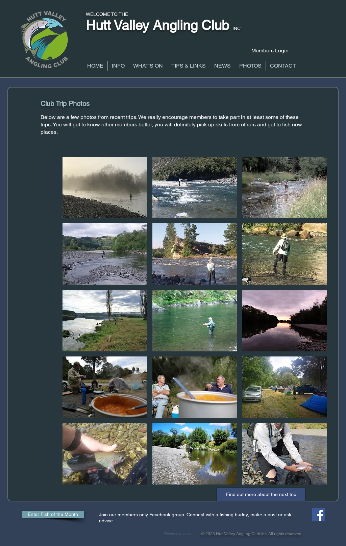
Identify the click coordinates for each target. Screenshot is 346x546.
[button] (118, 66)
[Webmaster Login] (177, 533)
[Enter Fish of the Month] (53, 514)
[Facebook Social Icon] (318, 514)
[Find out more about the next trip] (261, 494)
